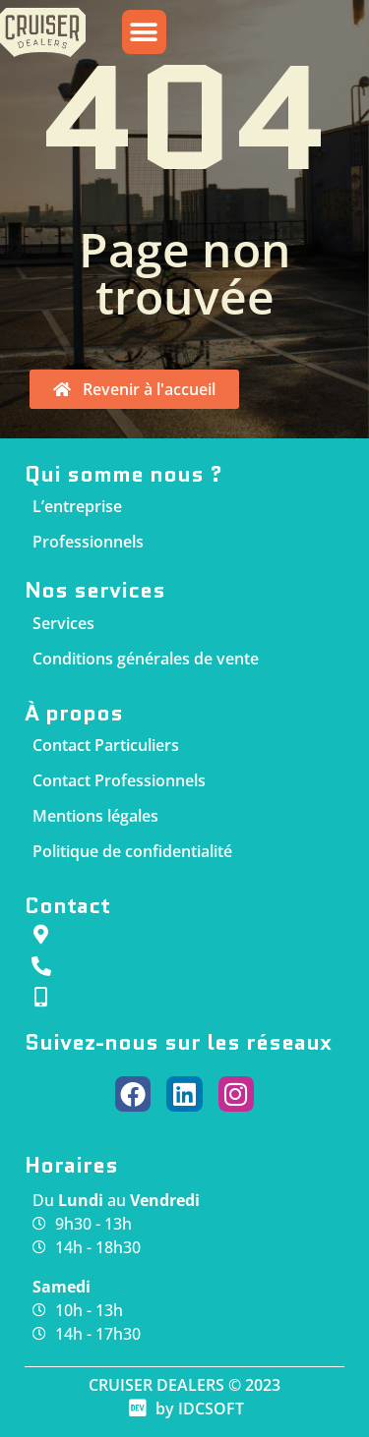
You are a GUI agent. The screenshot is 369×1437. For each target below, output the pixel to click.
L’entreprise (77, 506)
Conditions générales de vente (145, 658)
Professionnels (88, 541)
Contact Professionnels (119, 780)
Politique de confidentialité (132, 851)
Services (63, 623)
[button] (144, 37)
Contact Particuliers (105, 745)
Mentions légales (95, 816)
